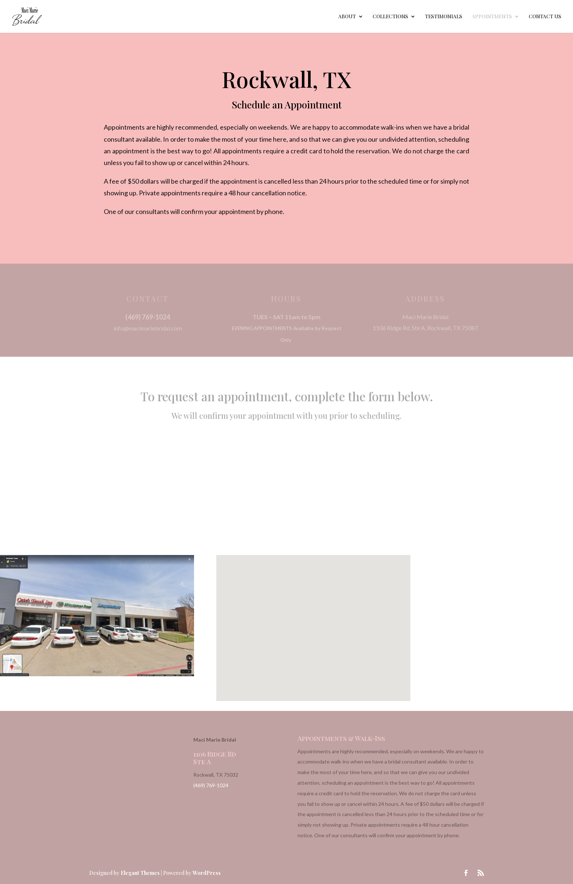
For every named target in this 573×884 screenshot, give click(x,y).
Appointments (492, 17)
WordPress (207, 872)
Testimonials (443, 17)
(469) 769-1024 (210, 785)
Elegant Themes (140, 872)
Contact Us (545, 17)
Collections (390, 17)
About (347, 17)
